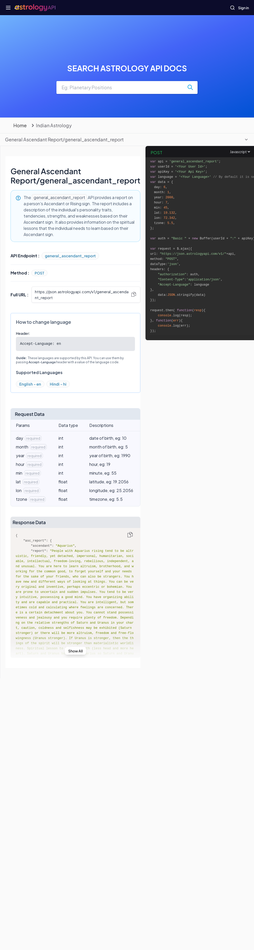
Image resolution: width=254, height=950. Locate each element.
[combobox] (127, 87)
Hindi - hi (58, 383)
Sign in (243, 7)
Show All (75, 651)
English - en (30, 383)
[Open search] (232, 7)
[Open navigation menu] (8, 8)
